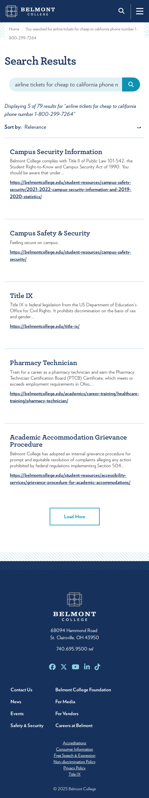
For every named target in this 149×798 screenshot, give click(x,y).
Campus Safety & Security (50, 233)
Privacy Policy (74, 768)
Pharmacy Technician (43, 363)
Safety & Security (26, 725)
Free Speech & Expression (74, 755)
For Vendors (66, 713)
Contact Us (21, 690)
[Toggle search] (122, 11)
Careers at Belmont (73, 725)
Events (17, 713)
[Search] (65, 84)
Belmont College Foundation (83, 690)
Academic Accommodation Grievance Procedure (68, 441)
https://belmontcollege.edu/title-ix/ (45, 326)
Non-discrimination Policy (74, 761)
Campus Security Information (56, 152)
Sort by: (13, 127)
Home (14, 29)
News (15, 701)
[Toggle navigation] (140, 11)
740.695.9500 (74, 649)
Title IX (21, 295)
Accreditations (74, 742)
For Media (65, 701)
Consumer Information (74, 749)
